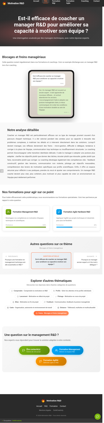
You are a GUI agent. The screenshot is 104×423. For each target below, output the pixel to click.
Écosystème (12, 421)
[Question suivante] (86, 260)
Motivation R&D (13, 3)
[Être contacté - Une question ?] (98, 417)
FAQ (45, 406)
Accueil (39, 406)
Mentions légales (45, 410)
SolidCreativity (58, 410)
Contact (63, 406)
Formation (54, 406)
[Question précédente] (15, 260)
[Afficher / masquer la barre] (2, 171)
